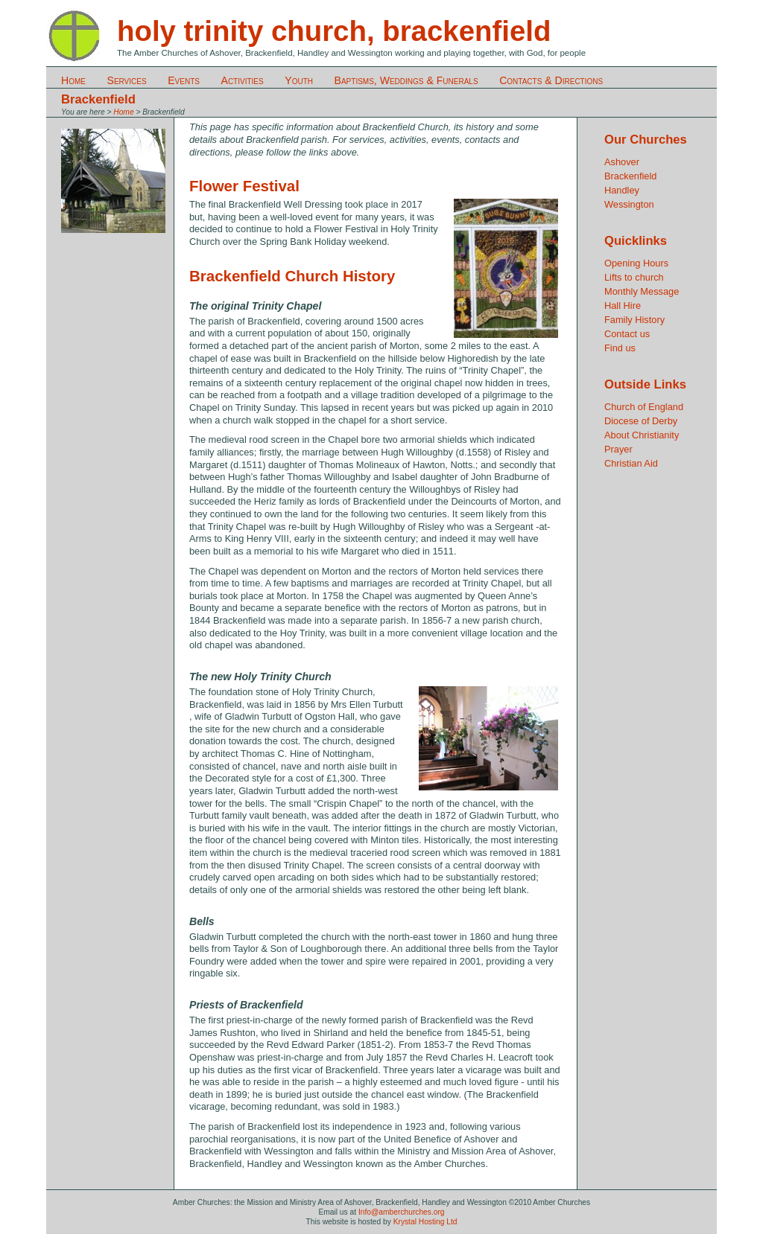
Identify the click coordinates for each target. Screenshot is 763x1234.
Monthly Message (641, 291)
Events (184, 80)
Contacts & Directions (551, 80)
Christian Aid (631, 463)
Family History (634, 319)
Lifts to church (634, 277)
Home (73, 80)
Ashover (621, 161)
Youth (299, 80)
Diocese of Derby (640, 420)
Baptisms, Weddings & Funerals (406, 80)
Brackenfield (630, 176)
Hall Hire (622, 305)
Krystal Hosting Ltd (425, 1222)
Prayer (618, 449)
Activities (242, 80)
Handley (621, 190)
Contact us (627, 333)
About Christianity (641, 435)
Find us (620, 348)
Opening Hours (636, 263)
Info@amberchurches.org (401, 1212)
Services (127, 80)
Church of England (643, 406)
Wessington (629, 204)
